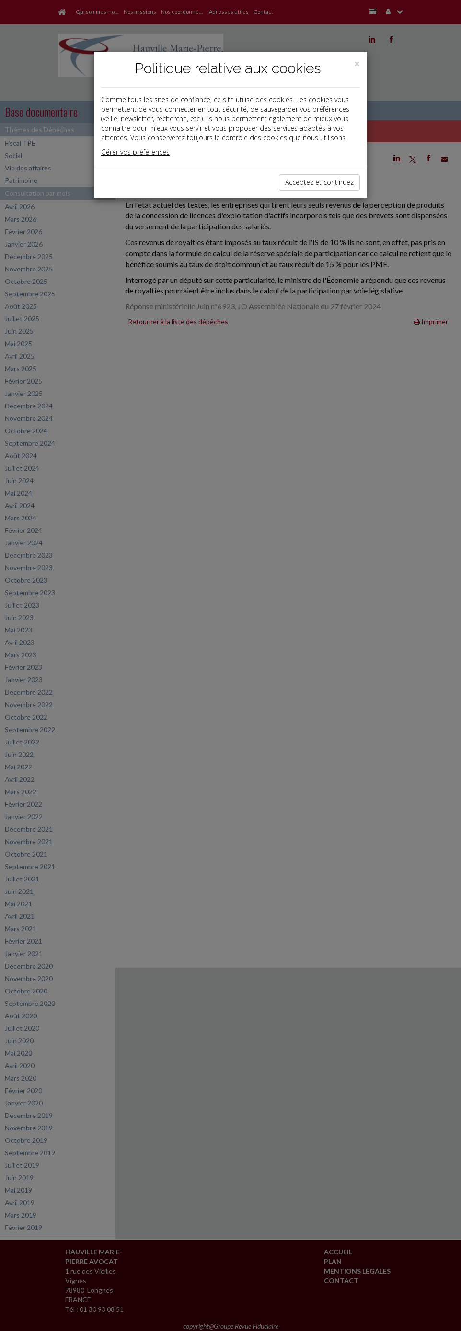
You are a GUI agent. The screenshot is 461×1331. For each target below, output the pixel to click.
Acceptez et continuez (319, 182)
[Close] (357, 64)
